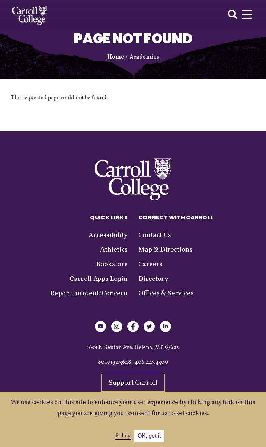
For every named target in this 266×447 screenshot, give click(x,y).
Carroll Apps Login (99, 279)
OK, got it (149, 436)
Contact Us (154, 235)
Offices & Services (166, 293)
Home (115, 57)
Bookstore (112, 264)
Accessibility (108, 235)
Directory (153, 279)
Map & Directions (165, 250)
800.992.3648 (114, 362)
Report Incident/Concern (89, 293)
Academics (144, 57)
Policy (123, 435)
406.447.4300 (151, 362)
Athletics (114, 250)
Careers (150, 264)
